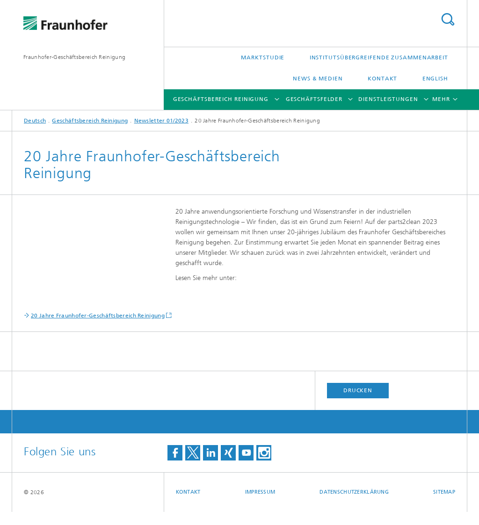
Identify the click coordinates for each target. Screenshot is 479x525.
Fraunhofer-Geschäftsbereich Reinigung (74, 57)
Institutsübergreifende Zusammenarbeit (379, 57)
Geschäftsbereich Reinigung (221, 99)
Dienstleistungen (388, 99)
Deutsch (35, 120)
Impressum (260, 505)
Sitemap (444, 505)
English (435, 78)
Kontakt (382, 78)
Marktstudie (262, 57)
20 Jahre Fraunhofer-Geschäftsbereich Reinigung (98, 328)
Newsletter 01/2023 (161, 120)
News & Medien (318, 78)
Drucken (357, 403)
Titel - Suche (447, 19)
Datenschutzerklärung (354, 505)
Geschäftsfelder (314, 99)
